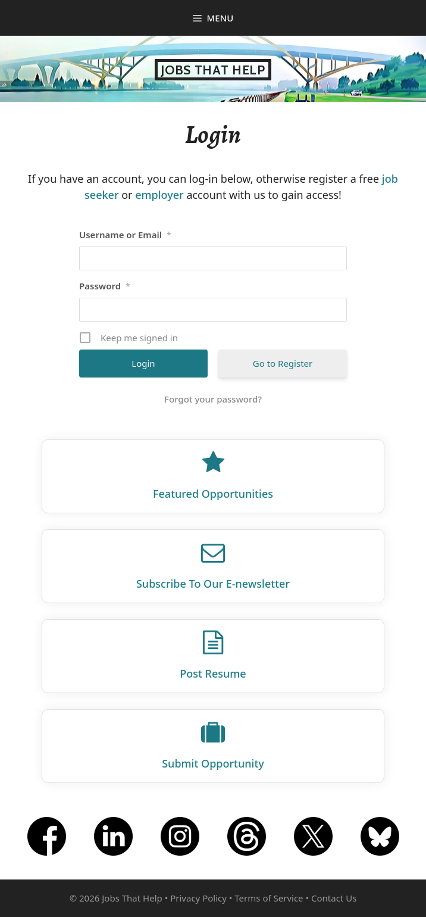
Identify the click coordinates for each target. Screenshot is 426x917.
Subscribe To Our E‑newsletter (213, 583)
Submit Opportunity (213, 763)
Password (104, 286)
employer (159, 195)
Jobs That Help (213, 69)
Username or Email (125, 235)
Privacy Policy (198, 898)
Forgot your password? (213, 399)
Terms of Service (268, 898)
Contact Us (333, 898)
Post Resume (213, 673)
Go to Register (282, 363)
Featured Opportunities (213, 493)
